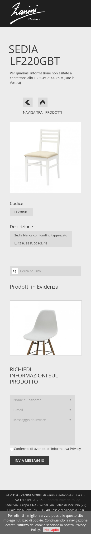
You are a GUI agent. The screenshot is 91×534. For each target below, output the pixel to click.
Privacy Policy (69, 500)
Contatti (52, 500)
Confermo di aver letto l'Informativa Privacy (47, 448)
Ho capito (51, 529)
